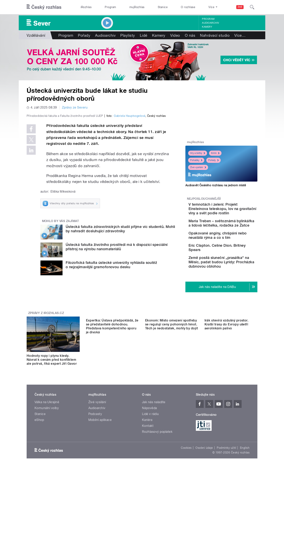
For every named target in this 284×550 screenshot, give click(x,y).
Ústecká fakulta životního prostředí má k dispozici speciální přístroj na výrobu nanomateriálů (117, 330)
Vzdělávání (36, 35)
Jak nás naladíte (153, 466)
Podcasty (95, 478)
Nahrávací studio (215, 35)
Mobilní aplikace (100, 484)
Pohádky (196, 160)
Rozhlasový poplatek (157, 496)
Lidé (143, 35)
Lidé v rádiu (150, 478)
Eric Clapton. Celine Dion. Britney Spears (232, 270)
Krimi (215, 153)
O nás (190, 35)
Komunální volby (47, 472)
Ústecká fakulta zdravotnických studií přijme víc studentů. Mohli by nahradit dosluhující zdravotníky (120, 312)
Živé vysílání (198, 167)
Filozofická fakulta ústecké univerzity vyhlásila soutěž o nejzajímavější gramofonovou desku (111, 348)
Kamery (207, 26)
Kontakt (147, 490)
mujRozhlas (137, 7)
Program (110, 7)
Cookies (186, 512)
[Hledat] (252, 7)
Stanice (163, 7)
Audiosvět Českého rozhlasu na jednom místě (215, 185)
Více (240, 35)
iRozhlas (86, 7)
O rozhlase (188, 7)
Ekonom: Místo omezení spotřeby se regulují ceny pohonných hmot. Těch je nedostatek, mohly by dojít (171, 420)
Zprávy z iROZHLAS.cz (46, 373)
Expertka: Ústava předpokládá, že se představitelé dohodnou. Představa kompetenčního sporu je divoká (112, 422)
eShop (39, 484)
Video (175, 35)
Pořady (84, 35)
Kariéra (147, 484)
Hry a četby (197, 153)
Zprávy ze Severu (75, 107)
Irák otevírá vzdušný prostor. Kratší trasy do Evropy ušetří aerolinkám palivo (226, 420)
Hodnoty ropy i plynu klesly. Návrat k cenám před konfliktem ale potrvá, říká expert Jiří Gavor (52, 420)
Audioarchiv (210, 23)
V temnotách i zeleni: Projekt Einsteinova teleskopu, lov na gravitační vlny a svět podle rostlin (234, 213)
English (244, 512)
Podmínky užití (226, 512)
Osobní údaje (204, 512)
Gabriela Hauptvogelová (129, 199)
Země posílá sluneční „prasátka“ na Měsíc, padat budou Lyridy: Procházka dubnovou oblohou (229, 295)
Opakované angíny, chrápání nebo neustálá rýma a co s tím (231, 254)
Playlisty (127, 35)
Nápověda (149, 472)
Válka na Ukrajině (47, 466)
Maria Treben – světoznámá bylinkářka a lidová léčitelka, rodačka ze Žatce (232, 236)
